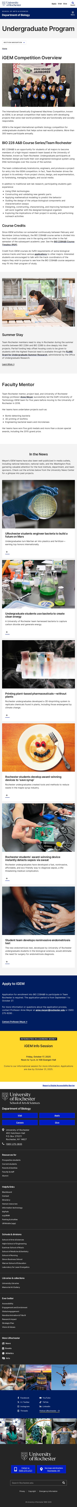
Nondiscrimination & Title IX (14, 1315)
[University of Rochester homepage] (11, 4)
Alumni (5, 1175)
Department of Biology (16, 15)
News (6, 1343)
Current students (9, 1164)
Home (4, 48)
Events (7, 1348)
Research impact (9, 1319)
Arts (6, 1358)
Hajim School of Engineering (14, 1243)
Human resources (10, 1204)
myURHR (6, 1215)
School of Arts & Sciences (15, 11)
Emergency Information (48, 1491)
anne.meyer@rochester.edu (50, 1010)
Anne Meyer (26, 396)
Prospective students (11, 1160)
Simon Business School (12, 1259)
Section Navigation (14, 42)
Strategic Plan (8, 1323)
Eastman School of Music (13, 1247)
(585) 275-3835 (14, 1144)
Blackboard (7, 1192)
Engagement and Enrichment (14, 1307)
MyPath (5, 1211)
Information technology (12, 1207)
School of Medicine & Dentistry (15, 1251)
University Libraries (10, 1283)
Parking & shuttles (10, 1219)
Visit (60, 3)
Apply (54, 3)
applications (41, 254)
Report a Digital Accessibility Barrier (59, 1085)
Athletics (8, 1353)
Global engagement (10, 1311)
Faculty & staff (8, 1172)
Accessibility (7, 1303)
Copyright (32, 1491)
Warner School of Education (14, 1263)
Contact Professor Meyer (14, 1021)
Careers (20, 1122)
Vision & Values (8, 1327)
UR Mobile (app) (9, 1223)
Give (65, 3)
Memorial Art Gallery (11, 1287)
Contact (5, 1196)
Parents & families (9, 1168)
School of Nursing (10, 1255)
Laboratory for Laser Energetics (15, 1267)
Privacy (22, 1491)
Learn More (8, 364)
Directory (6, 1200)
